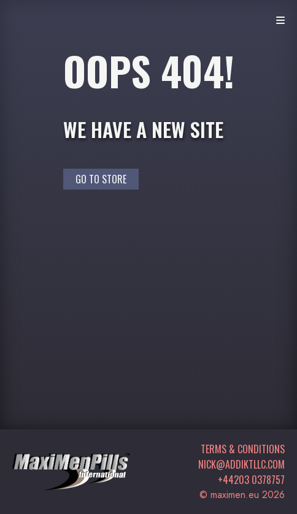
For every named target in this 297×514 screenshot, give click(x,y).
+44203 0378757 (251, 479)
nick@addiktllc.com (241, 464)
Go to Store (100, 179)
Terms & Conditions (243, 449)
